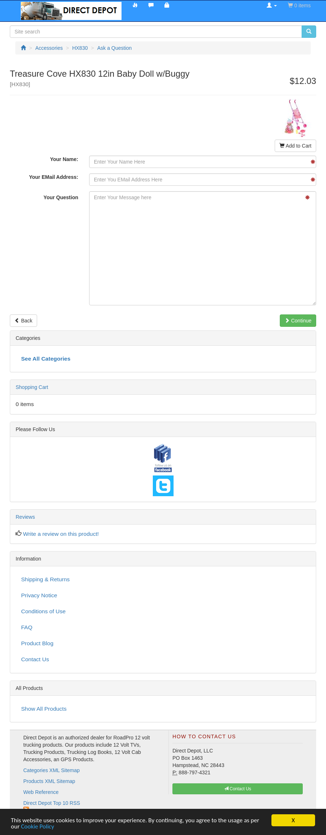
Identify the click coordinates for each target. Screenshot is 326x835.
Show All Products (44, 709)
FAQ (26, 627)
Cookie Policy (37, 827)
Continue (298, 321)
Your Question (61, 197)
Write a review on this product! (61, 534)
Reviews (25, 517)
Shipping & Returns (45, 579)
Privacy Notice (39, 595)
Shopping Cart (32, 387)
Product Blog (37, 643)
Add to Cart (295, 146)
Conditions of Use (43, 611)
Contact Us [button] (237, 788)
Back (23, 321)
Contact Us (35, 659)
